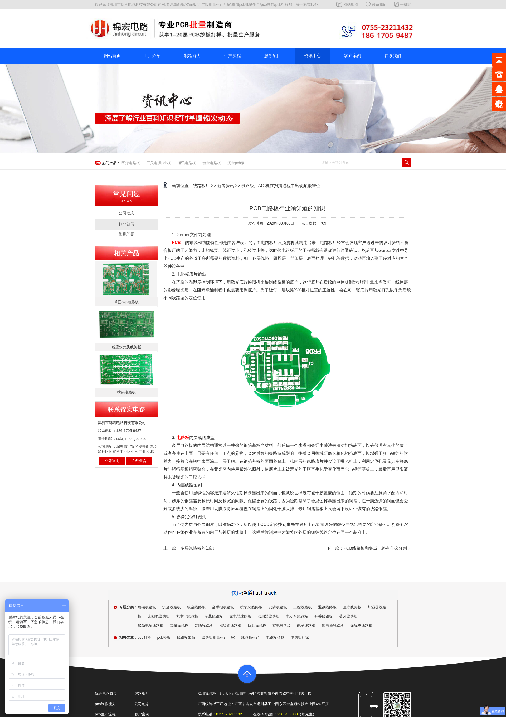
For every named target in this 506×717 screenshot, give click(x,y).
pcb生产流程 (105, 714)
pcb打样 (144, 637)
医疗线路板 (352, 607)
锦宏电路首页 (106, 693)
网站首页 (112, 55)
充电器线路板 (240, 616)
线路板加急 (186, 637)
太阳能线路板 (159, 616)
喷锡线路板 (147, 607)
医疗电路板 (130, 163)
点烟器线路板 (268, 616)
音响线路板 (203, 625)
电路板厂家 (300, 637)
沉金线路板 (171, 607)
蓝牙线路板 (348, 616)
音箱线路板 (179, 625)
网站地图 (347, 4)
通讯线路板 (327, 607)
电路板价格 (275, 637)
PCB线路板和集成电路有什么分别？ (377, 548)
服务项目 (272, 55)
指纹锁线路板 (230, 625)
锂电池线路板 (333, 625)
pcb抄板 (164, 637)
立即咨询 (112, 461)
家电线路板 (281, 625)
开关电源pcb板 (159, 163)
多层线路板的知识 (197, 548)
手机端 (402, 4)
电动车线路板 (297, 616)
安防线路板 (278, 607)
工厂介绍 (152, 55)
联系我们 (376, 4)
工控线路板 (302, 607)
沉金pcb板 (236, 163)
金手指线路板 (223, 607)
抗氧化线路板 (251, 607)
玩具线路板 (257, 625)
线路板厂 (201, 185)
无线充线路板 (361, 625)
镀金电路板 (211, 163)
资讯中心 (312, 55)
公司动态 (141, 704)
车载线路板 (214, 616)
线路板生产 (250, 637)
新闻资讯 (225, 185)
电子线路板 (306, 625)
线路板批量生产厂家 (218, 637)
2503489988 (287, 714)
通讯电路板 (186, 163)
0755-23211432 (229, 714)
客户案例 (352, 55)
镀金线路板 (196, 607)
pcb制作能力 (105, 704)
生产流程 (232, 55)
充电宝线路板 (187, 616)
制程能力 (192, 55)
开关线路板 (323, 616)
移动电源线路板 (150, 625)
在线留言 (139, 461)
